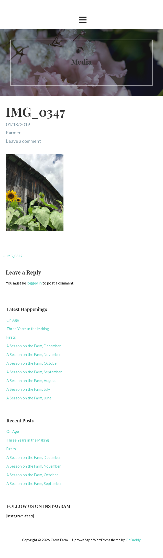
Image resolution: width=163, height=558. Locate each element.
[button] (83, 19)
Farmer (13, 132)
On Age (12, 320)
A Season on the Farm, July (28, 389)
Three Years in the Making (27, 329)
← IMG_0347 (12, 256)
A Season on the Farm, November (33, 354)
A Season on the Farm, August (31, 380)
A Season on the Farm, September (34, 372)
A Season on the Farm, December (33, 346)
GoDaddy (133, 540)
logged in (34, 283)
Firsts (11, 337)
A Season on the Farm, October (32, 363)
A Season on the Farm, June (28, 398)
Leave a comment (23, 141)
